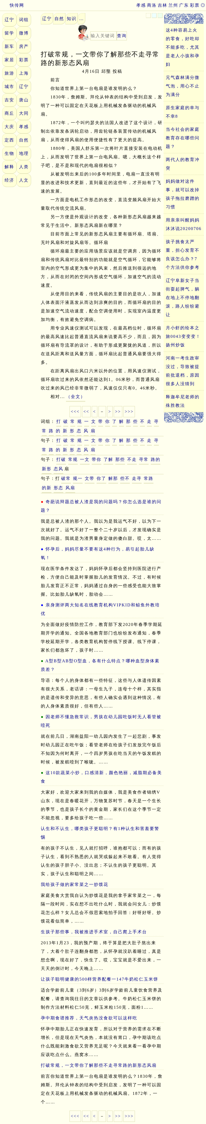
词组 (24, 19)
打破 (61, 459)
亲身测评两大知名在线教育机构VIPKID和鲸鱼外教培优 (100, 609)
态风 (58, 469)
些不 (125, 478)
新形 (47, 469)
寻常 (144, 459)
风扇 (70, 487)
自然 (24, 140)
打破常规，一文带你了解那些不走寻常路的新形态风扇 (99, 1065)
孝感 (141, 5)
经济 (9, 180)
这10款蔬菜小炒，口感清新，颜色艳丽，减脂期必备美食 (101, 776)
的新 (47, 487)
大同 (24, 113)
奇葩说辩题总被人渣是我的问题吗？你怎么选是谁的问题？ (101, 506)
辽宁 (9, 19)
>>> (129, 411)
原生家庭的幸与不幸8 (183, 111)
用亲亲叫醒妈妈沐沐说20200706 (184, 224)
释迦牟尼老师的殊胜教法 (183, 401)
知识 (71, 18)
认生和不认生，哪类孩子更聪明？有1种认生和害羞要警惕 (100, 832)
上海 (24, 73)
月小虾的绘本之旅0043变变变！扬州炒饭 (183, 336)
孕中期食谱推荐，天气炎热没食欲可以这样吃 (89, 1018)
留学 (9, 33)
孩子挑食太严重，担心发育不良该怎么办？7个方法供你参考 (183, 254)
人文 (24, 180)
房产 (24, 46)
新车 (9, 46)
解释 (9, 167)
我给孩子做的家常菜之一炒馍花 (74, 884)
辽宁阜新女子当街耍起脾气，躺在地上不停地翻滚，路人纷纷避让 (183, 297)
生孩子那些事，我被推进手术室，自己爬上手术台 (94, 932)
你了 (101, 478)
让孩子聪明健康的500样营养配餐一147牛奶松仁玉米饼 (99, 979)
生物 (9, 153)
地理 (24, 153)
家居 (9, 60)
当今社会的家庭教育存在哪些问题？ (183, 138)
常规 (73, 459)
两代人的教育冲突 (183, 163)
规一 (78, 478)
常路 (148, 478)
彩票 (195, 5)
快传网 (12, 5)
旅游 (9, 73)
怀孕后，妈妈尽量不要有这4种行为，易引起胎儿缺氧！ (97, 553)
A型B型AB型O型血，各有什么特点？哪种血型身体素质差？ (100, 665)
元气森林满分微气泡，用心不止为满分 (183, 86)
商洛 (152, 5)
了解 (108, 459)
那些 (120, 459)
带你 (96, 459)
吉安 (9, 100)
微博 (24, 33)
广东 (184, 5)
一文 (85, 459)
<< (86, 411)
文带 (89, 478)
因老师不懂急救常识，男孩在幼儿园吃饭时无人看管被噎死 (101, 721)
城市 (9, 86)
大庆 (9, 126)
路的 (155, 459)
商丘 (9, 113)
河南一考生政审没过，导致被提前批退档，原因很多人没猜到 (183, 371)
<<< (75, 411)
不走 (132, 459)
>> (118, 411)
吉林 (162, 5)
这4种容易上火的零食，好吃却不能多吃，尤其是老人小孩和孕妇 (183, 47)
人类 (24, 167)
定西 (9, 140)
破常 (66, 478)
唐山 (24, 100)
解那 (113, 478)
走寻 (137, 478)
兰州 (173, 5)
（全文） (75, 396)
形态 (58, 487)
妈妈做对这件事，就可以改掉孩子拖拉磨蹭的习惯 (183, 194)
